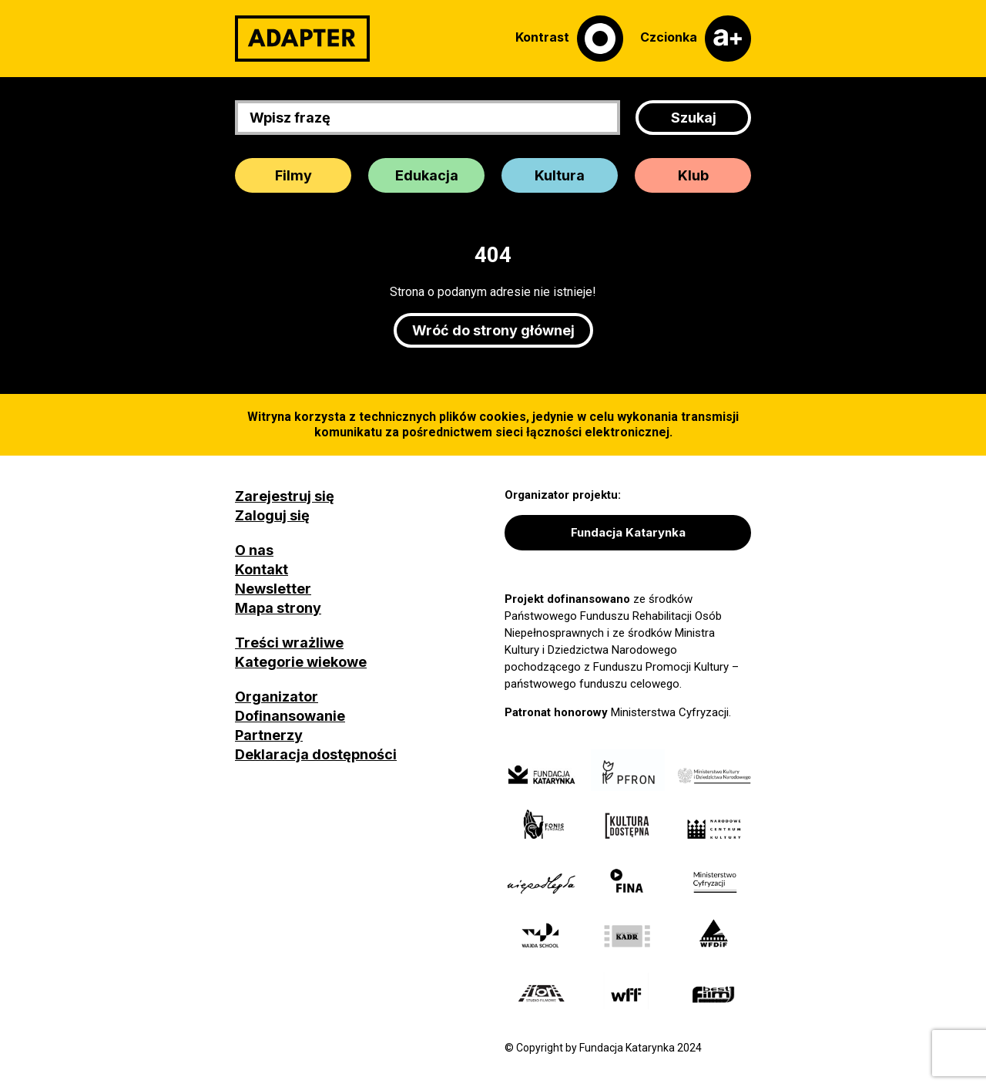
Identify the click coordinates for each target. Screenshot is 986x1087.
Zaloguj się (272, 515)
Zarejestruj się (284, 496)
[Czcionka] (695, 38)
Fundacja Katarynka (628, 532)
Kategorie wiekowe (301, 662)
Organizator (276, 696)
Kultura (560, 175)
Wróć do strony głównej (493, 330)
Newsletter (273, 589)
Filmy (293, 175)
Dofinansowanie (290, 716)
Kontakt (261, 569)
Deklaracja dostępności (316, 754)
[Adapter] (302, 38)
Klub (693, 175)
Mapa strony (278, 608)
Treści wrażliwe (289, 642)
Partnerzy (269, 735)
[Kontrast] (569, 38)
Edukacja (426, 175)
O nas (254, 550)
